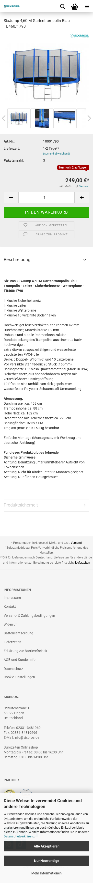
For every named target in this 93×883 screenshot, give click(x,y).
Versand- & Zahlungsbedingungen (29, 615)
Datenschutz (13, 669)
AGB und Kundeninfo (19, 660)
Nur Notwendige (46, 861)
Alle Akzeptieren (46, 846)
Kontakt (10, 606)
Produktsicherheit (21, 505)
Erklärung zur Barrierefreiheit (25, 651)
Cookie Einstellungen (19, 677)
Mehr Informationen (46, 873)
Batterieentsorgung (18, 633)
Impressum (12, 598)
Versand (76, 542)
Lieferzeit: (12, 148)
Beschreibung (17, 259)
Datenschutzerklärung (19, 836)
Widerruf (10, 624)
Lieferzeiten (82, 562)
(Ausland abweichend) (56, 153)
